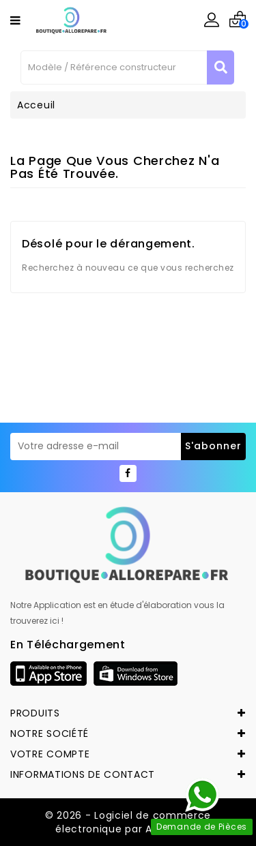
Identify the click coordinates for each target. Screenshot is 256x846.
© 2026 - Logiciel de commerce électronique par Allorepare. (128, 822)
